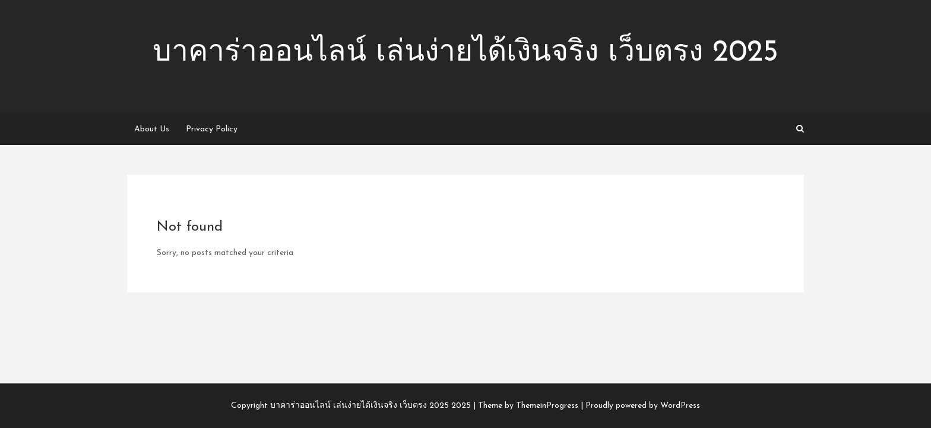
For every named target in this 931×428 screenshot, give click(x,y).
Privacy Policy (212, 129)
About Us (151, 129)
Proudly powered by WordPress (642, 405)
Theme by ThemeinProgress (528, 405)
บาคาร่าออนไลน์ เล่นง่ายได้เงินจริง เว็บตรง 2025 (465, 53)
